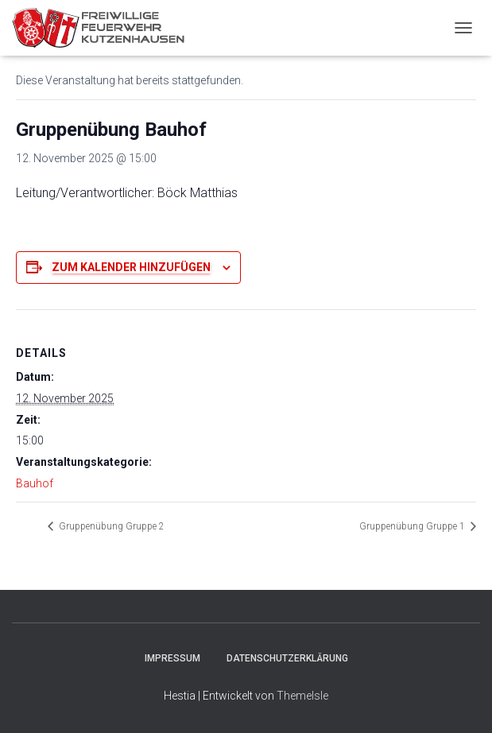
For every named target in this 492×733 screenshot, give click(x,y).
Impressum (172, 658)
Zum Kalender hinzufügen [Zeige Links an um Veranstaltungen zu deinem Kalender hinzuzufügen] (131, 267)
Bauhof (34, 483)
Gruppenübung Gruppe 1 (413, 526)
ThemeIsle (302, 695)
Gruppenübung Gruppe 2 (110, 526)
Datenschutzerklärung (287, 658)
